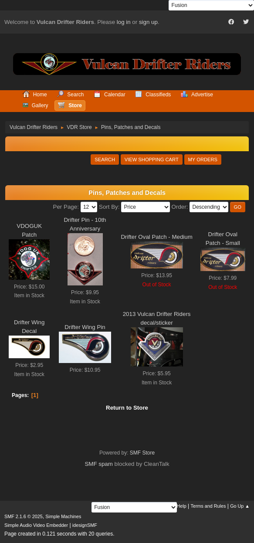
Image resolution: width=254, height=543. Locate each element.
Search (105, 159)
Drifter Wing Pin (84, 327)
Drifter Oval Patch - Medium (156, 237)
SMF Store (142, 453)
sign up (148, 22)
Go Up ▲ (240, 506)
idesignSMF (84, 525)
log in (124, 22)
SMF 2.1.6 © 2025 (23, 516)
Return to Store (127, 407)
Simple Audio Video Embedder (36, 525)
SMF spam (98, 464)
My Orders (203, 159)
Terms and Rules (208, 506)
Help (181, 506)
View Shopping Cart (152, 159)
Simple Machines (63, 516)
